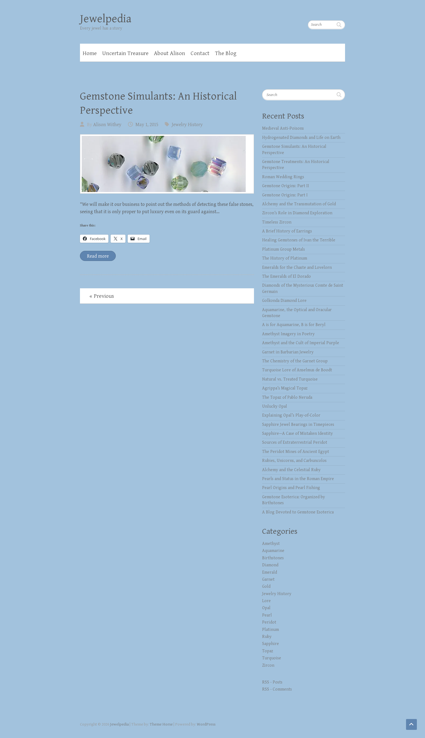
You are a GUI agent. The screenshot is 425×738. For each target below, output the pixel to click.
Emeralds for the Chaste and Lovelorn (297, 267)
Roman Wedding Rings (283, 177)
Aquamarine (273, 550)
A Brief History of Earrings (287, 231)
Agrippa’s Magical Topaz (285, 388)
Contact (200, 53)
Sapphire (270, 643)
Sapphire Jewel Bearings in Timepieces (298, 424)
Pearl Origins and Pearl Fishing (291, 487)
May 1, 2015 (147, 124)
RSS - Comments (277, 689)
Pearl (267, 615)
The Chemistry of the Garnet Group (295, 361)
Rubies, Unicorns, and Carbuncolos (294, 460)
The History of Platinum (284, 258)
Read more (98, 256)
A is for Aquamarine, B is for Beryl (294, 324)
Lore (266, 600)
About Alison (169, 53)
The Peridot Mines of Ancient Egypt (295, 451)
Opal (266, 608)
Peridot (269, 622)
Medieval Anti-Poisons (283, 128)
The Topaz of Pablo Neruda (287, 397)
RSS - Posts (272, 682)
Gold (266, 586)
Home (90, 53)
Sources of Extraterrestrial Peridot (294, 442)
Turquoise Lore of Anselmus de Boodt (297, 370)
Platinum (270, 629)
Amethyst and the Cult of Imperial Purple (300, 343)
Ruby (267, 636)
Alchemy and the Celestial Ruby (291, 469)
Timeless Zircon (276, 222)
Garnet (268, 579)
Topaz (267, 651)
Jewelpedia (105, 18)
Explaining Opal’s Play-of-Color (291, 415)
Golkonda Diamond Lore (284, 300)
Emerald (269, 572)
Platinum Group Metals (283, 249)
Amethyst (271, 543)
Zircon (268, 665)
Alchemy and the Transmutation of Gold (299, 204)
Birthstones (273, 558)
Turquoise (271, 658)
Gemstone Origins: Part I (285, 195)
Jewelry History (187, 124)
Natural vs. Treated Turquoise (290, 379)
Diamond (270, 565)
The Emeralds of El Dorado (286, 276)
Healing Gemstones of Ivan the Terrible (298, 240)
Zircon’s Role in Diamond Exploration (297, 213)
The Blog (225, 53)
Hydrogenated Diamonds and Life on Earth (301, 137)
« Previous (101, 296)
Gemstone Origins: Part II (285, 186)
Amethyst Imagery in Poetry (288, 334)
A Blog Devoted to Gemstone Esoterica (298, 512)
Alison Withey (107, 124)
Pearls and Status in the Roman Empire (298, 478)
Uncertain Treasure (125, 53)
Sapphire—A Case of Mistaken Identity (297, 433)
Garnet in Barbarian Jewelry (288, 352)
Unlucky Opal (274, 406)
